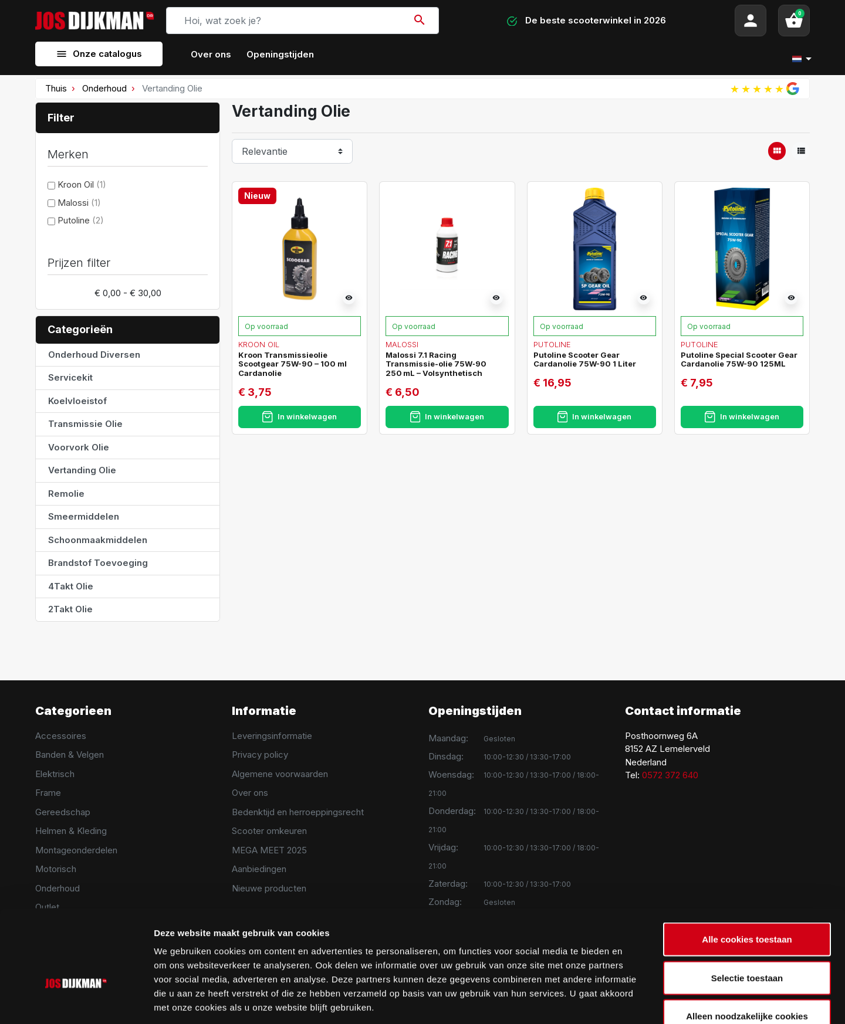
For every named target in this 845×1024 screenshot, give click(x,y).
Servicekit (70, 377)
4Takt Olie (70, 586)
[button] (794, 20)
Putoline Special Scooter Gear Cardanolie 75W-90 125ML (739, 359)
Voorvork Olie (78, 447)
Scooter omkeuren (269, 830)
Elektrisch (55, 773)
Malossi (79, 202)
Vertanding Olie (82, 470)
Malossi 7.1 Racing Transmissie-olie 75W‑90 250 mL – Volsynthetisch (436, 364)
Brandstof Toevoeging (98, 562)
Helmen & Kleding (71, 830)
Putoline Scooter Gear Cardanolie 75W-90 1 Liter (584, 359)
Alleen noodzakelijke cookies (747, 947)
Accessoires (60, 735)
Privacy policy (260, 754)
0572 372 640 (670, 775)
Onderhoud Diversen (94, 354)
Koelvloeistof (77, 400)
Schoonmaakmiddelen (97, 539)
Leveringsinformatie (272, 735)
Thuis (56, 88)
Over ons (250, 792)
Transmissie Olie (85, 423)
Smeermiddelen (83, 516)
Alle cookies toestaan (747, 870)
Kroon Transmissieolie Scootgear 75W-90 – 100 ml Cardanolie (292, 364)
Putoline (81, 220)
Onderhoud (104, 88)
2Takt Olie (70, 609)
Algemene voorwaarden (280, 773)
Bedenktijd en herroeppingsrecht (298, 812)
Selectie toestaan (747, 909)
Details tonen (634, 1001)
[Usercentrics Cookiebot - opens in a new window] (76, 1001)
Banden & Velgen (69, 754)
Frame (48, 792)
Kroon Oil (82, 184)
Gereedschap (62, 812)
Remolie (66, 493)
